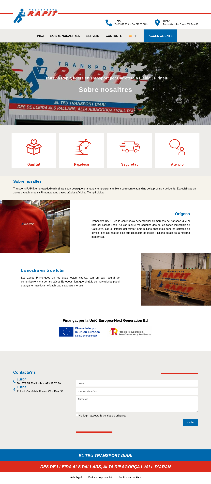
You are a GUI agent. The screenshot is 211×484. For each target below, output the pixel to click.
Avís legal (77, 478)
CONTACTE (113, 36)
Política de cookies (128, 478)
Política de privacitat (101, 478)
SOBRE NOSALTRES (64, 36)
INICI (39, 36)
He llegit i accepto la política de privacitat (102, 416)
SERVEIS (91, 36)
